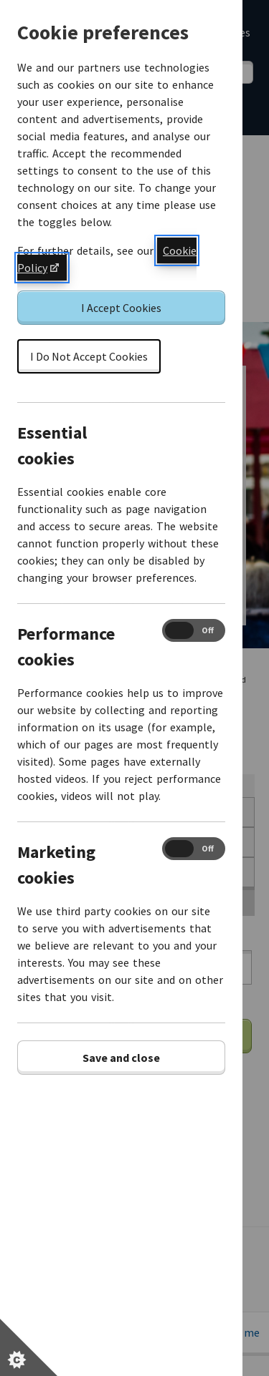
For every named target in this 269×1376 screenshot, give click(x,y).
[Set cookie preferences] (28, 1347)
